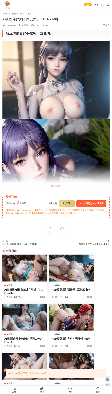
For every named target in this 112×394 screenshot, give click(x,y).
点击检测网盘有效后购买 (91, 203)
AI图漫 (25, 25)
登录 (58, 366)
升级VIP (67, 203)
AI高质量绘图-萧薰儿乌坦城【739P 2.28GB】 (18, 291)
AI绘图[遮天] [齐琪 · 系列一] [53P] (19, 341)
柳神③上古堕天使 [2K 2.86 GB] (94, 244)
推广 (107, 25)
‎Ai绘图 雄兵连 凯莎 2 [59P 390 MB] (19, 244)
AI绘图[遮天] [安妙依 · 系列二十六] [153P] (92, 291)
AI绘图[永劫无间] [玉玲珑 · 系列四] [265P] (56, 341)
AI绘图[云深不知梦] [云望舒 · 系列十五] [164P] (92, 341)
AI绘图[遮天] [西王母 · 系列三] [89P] (56, 291)
